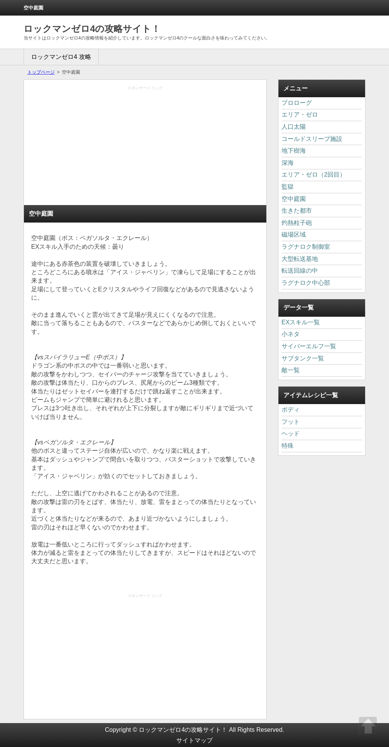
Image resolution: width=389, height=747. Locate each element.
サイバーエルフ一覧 (308, 346)
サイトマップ (194, 740)
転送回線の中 (299, 270)
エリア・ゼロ (299, 114)
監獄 (287, 186)
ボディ (290, 409)
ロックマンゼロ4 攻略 (61, 57)
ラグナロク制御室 (305, 246)
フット (290, 422)
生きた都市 (296, 210)
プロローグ (296, 102)
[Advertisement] (145, 148)
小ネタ (290, 334)
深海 (287, 163)
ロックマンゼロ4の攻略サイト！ (92, 29)
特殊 (287, 445)
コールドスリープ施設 (311, 139)
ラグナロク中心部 (305, 283)
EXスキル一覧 (300, 322)
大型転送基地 (299, 259)
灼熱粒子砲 (296, 223)
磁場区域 (293, 234)
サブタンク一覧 (302, 358)
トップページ (41, 72)
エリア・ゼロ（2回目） (313, 174)
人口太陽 (293, 126)
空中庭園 (293, 199)
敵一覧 (290, 370)
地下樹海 (293, 150)
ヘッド (290, 433)
